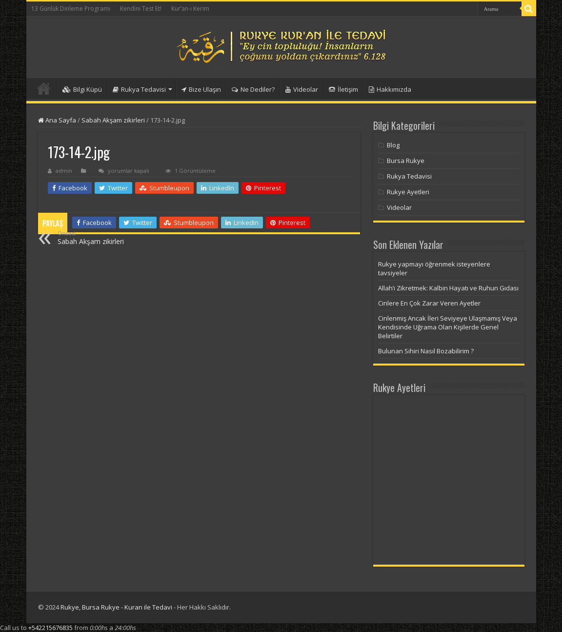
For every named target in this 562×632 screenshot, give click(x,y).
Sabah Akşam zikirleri (113, 120)
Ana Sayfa (57, 120)
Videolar (301, 89)
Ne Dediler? (253, 89)
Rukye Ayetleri (408, 191)
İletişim (343, 89)
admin (64, 170)
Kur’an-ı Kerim (190, 8)
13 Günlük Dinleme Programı (70, 8)
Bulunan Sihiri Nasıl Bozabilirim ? (426, 351)
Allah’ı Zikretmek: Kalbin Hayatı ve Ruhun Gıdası (448, 288)
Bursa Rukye (405, 160)
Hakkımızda (390, 89)
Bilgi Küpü (82, 89)
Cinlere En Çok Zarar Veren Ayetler (429, 303)
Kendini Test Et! (140, 8)
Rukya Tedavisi (139, 89)
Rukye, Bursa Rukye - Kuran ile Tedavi (116, 607)
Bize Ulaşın (201, 89)
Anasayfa (44, 88)
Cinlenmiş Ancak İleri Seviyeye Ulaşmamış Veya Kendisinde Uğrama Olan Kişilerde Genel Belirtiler (447, 327)
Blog (393, 145)
